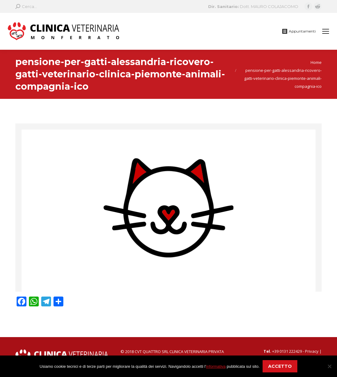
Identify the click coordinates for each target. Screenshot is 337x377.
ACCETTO (280, 366)
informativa (216, 366)
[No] (329, 366)
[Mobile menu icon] (325, 31)
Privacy (312, 351)
